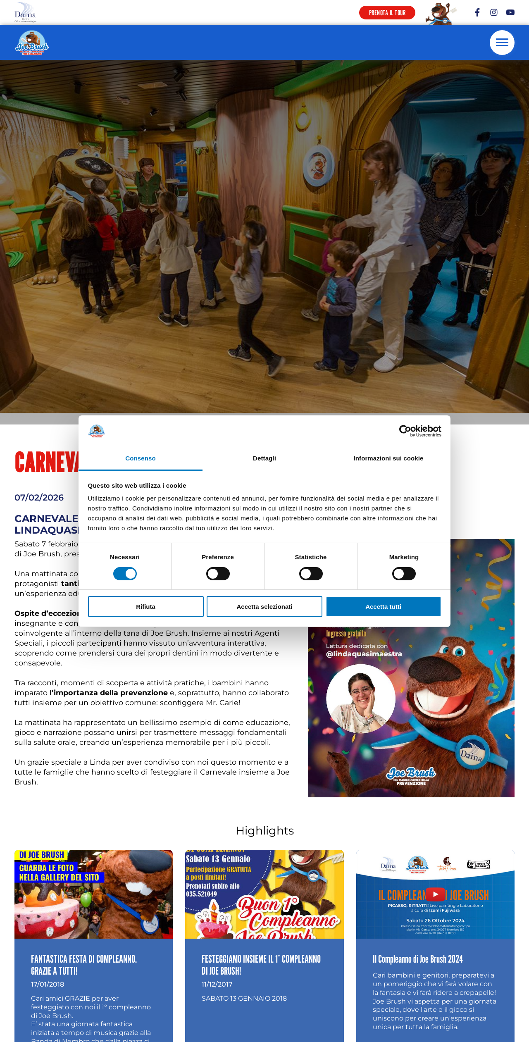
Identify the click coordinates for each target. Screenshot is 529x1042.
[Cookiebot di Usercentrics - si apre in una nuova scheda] (405, 431)
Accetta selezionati (264, 606)
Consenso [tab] (140, 458)
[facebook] (477, 12)
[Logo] (25, 12)
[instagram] (494, 12)
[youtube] (510, 12)
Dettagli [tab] (264, 458)
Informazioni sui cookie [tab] (389, 458)
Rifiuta (145, 606)
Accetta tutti (383, 606)
